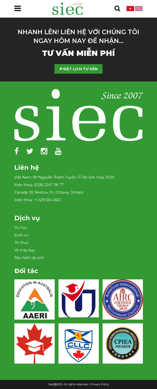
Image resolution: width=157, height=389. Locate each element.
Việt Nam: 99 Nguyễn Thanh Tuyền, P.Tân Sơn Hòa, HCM (64, 177)
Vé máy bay (24, 250)
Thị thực (21, 242)
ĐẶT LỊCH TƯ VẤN (78, 69)
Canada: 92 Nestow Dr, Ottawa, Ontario (48, 192)
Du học (20, 227)
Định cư (21, 235)
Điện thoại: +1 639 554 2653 (37, 200)
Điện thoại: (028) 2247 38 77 (39, 185)
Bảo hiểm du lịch (29, 257)
